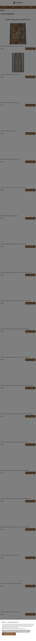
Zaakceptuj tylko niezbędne (10, 631)
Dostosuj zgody (24, 631)
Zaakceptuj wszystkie (8, 634)
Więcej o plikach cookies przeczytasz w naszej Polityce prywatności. (14, 628)
